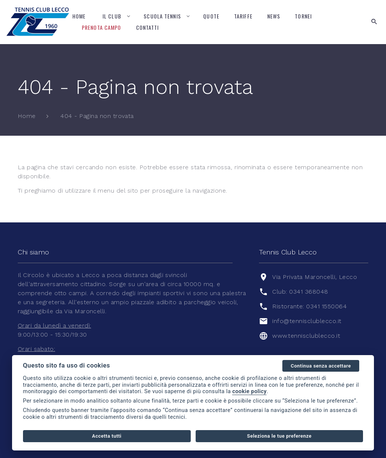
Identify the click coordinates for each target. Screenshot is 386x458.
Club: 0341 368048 (300, 291)
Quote (211, 16)
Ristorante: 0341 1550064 (309, 306)
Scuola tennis (162, 16)
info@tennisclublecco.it (306, 321)
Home (79, 16)
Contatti (147, 27)
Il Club (112, 16)
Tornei (303, 16)
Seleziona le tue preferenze (279, 436)
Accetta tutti (106, 436)
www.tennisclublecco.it (306, 335)
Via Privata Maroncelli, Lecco (314, 276)
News (273, 16)
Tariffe (243, 16)
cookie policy (249, 391)
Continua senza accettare (321, 366)
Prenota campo (101, 27)
